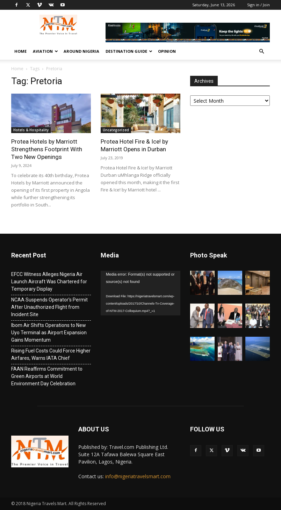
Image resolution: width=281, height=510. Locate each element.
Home (20, 51)
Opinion (167, 51)
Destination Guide (129, 51)
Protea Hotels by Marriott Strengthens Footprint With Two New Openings (46, 149)
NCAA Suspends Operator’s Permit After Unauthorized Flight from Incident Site (49, 307)
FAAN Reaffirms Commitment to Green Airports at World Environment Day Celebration (46, 376)
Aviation (45, 51)
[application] (140, 293)
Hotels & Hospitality (31, 130)
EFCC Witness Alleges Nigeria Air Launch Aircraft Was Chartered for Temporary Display (49, 281)
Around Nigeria (81, 51)
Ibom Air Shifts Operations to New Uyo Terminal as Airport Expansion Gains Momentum (49, 332)
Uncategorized (116, 130)
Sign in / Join (258, 4)
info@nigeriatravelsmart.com (138, 476)
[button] (261, 51)
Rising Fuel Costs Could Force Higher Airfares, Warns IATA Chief (51, 354)
